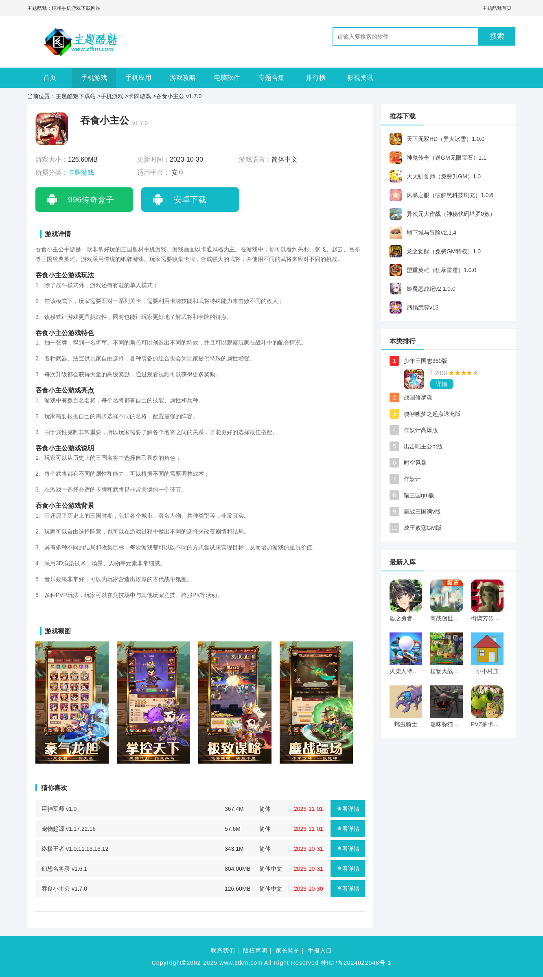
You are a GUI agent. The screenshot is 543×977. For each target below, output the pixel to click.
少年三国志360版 (425, 361)
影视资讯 (360, 77)
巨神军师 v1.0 (59, 809)
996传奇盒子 (91, 199)
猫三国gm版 (419, 495)
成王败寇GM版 (423, 528)
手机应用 (138, 77)
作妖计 (412, 479)
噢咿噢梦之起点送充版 (432, 414)
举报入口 (320, 950)
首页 (49, 77)
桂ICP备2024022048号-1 (356, 962)
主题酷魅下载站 (76, 96)
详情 (441, 384)
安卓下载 (190, 199)
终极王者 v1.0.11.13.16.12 (75, 848)
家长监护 (288, 950)
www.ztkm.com (240, 962)
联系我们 (223, 950)
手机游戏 (94, 77)
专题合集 (271, 77)
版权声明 (255, 950)
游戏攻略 (183, 77)
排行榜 (316, 77)
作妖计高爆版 (421, 430)
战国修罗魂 (418, 397)
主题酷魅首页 (497, 8)
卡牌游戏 (139, 96)
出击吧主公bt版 (423, 446)
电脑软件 (227, 77)
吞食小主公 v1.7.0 (64, 888)
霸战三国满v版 (422, 511)
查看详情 (348, 809)
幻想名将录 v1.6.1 (64, 868)
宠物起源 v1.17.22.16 (69, 829)
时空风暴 (415, 462)
